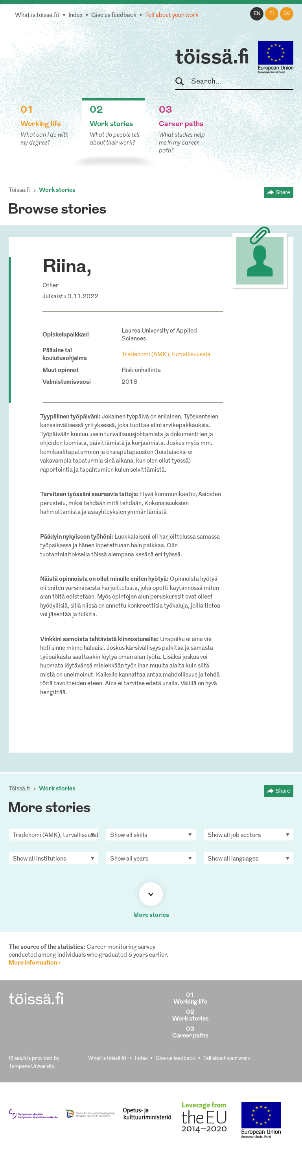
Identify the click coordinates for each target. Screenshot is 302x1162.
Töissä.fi (19, 190)
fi (271, 13)
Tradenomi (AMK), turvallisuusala (166, 355)
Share (283, 192)
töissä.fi (212, 58)
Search (183, 82)
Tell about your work (172, 16)
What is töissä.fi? (37, 16)
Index (75, 16)
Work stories (57, 190)
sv (287, 13)
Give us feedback (113, 16)
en (257, 13)
